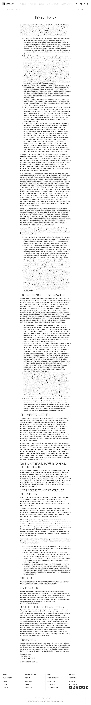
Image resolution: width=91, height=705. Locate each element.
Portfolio (42, 4)
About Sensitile (7, 677)
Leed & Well (56, 4)
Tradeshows (72, 677)
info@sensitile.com (26, 651)
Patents (5, 684)
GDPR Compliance (52, 687)
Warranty (27, 677)
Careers (5, 687)
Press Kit (72, 681)
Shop (48, 4)
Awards (5, 681)
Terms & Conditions (53, 677)
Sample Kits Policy (52, 684)
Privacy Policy (51, 681)
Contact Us (28, 687)
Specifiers (28, 684)
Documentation (29, 681)
